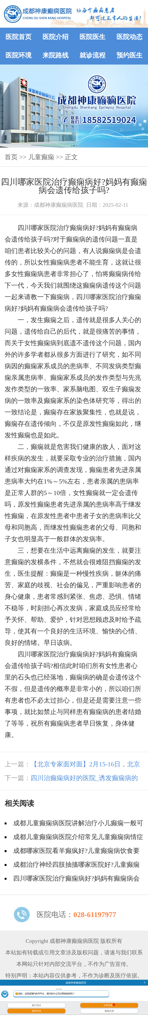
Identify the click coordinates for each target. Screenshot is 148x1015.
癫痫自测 (109, 1011)
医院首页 (18, 36)
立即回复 (109, 1004)
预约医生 (129, 55)
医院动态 (129, 36)
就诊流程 (92, 55)
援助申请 (36, 1011)
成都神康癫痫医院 (75, 982)
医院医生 (92, 36)
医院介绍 (55, 36)
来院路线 (55, 55)
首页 (11, 157)
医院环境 (18, 55)
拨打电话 (36, 1005)
